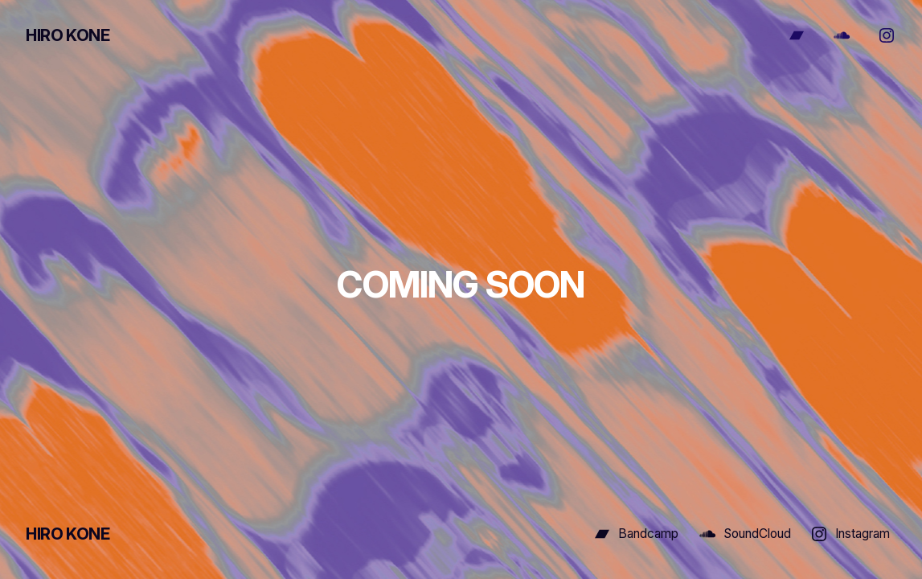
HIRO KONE (67, 35)
